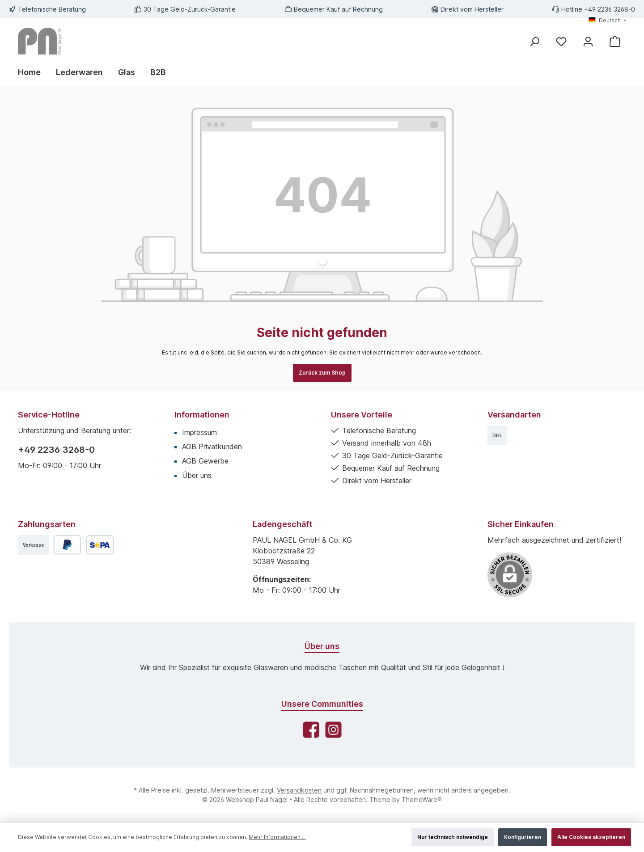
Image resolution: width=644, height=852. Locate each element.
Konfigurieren (522, 837)
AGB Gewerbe (205, 460)
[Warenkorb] (615, 41)
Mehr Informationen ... (277, 837)
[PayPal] (67, 545)
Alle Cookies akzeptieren (591, 837)
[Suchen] (534, 41)
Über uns (197, 475)
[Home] (33, 72)
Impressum (199, 432)
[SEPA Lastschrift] (100, 545)
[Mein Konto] (588, 41)
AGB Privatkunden (212, 446)
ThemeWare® (422, 799)
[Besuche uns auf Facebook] (311, 730)
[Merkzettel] (561, 41)
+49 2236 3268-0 (56, 449)
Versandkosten (299, 790)
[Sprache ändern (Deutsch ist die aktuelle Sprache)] (607, 20)
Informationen (201, 414)
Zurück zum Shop (322, 372)
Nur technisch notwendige (452, 837)
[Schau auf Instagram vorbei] (333, 730)
